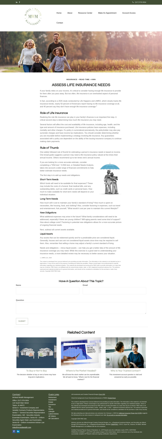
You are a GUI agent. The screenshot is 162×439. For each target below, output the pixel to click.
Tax (49, 407)
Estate (50, 402)
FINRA (113, 424)
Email (85, 285)
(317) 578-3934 (139, 2)
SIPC (116, 424)
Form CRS (102, 394)
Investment (52, 400)
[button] (69, 13)
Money (50, 409)
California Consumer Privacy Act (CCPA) (130, 413)
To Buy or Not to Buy (36, 371)
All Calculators (53, 418)
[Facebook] (19, 2)
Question (20, 300)
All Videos (52, 416)
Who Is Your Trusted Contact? (126, 371)
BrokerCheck (112, 398)
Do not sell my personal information (117, 415)
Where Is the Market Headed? (81, 371)
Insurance (52, 404)
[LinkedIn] (16, 2)
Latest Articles (53, 414)
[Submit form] (22, 321)
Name (18, 285)
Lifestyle (51, 411)
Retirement (52, 397)
